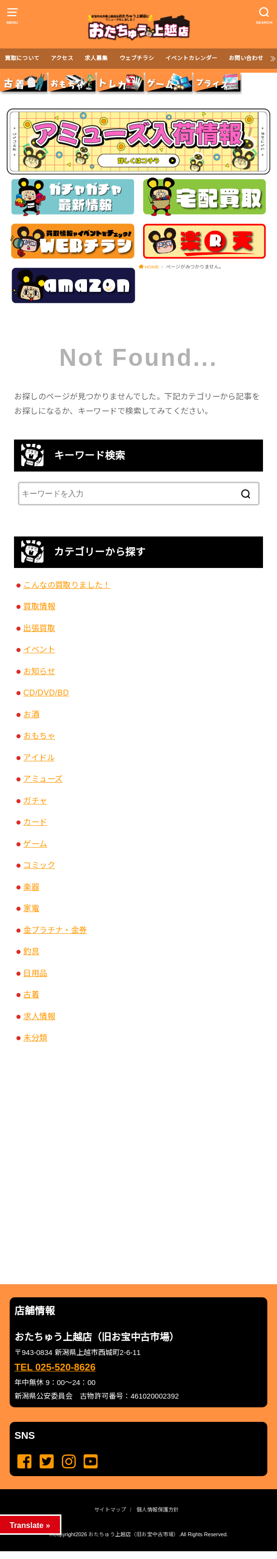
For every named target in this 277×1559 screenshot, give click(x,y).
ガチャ (35, 800)
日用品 (35, 973)
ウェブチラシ (136, 58)
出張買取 (39, 628)
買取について (22, 58)
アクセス (62, 58)
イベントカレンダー (191, 58)
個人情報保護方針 (157, 1509)
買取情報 (39, 606)
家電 (31, 908)
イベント (39, 649)
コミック (39, 865)
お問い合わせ (246, 58)
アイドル (39, 757)
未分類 (35, 1037)
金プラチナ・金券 (55, 930)
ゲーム (35, 843)
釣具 (31, 951)
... (130, 1554)
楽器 (31, 886)
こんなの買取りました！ (67, 585)
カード (35, 822)
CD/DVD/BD (46, 692)
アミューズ (42, 778)
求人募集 (96, 58)
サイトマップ (110, 1509)
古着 (31, 994)
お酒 (31, 714)
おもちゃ (39, 735)
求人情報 (39, 1016)
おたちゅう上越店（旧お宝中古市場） (133, 1534)
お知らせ (39, 671)
